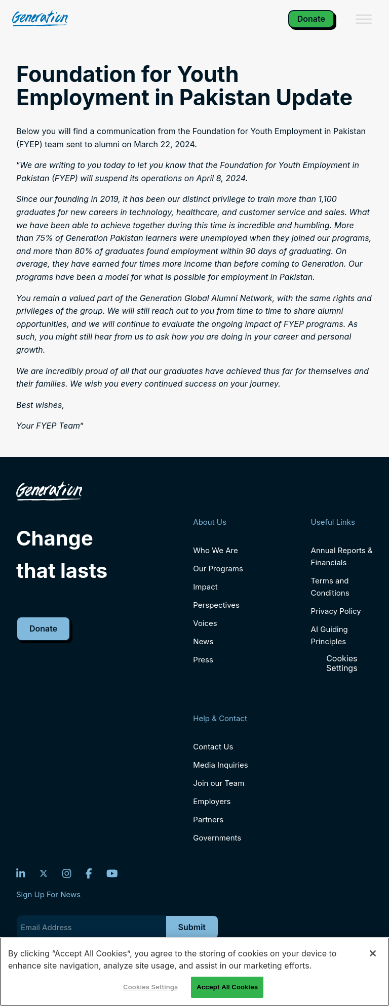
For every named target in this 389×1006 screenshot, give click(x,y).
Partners (208, 819)
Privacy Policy (336, 611)
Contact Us (213, 746)
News (203, 641)
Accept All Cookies (227, 987)
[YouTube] (112, 873)
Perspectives (216, 605)
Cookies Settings (342, 663)
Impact (205, 587)
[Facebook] (89, 873)
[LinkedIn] (20, 873)
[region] (194, 971)
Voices (205, 623)
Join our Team (218, 783)
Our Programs (218, 568)
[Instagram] (66, 873)
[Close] (373, 953)
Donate (311, 19)
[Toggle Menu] (364, 19)
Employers (211, 801)
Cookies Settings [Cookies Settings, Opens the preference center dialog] (150, 987)
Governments (217, 838)
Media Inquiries (220, 765)
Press (203, 659)
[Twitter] (44, 873)
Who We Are (215, 550)
